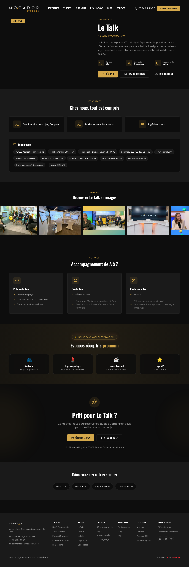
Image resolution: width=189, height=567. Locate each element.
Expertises (53, 8)
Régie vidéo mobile (105, 527)
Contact (121, 8)
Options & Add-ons (60, 540)
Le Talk (81, 527)
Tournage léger (103, 539)
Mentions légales (144, 540)
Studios (67, 8)
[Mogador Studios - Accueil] (24, 8)
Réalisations (96, 8)
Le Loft (81, 531)
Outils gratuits (124, 527)
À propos (141, 527)
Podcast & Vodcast (60, 536)
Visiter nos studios (168, 8)
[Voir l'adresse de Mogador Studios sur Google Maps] (29, 536)
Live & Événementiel (60, 527)
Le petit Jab (83, 540)
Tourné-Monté (58, 531)
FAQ (120, 536)
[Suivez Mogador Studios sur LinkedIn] (160, 538)
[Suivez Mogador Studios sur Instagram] (165, 538)
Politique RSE (142, 536)
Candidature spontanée (168, 531)
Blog (109, 8)
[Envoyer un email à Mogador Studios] (29, 543)
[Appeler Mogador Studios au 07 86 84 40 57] (145, 8)
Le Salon (81, 536)
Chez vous (80, 8)
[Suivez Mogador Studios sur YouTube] (171, 538)
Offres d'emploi (164, 527)
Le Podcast (83, 545)
